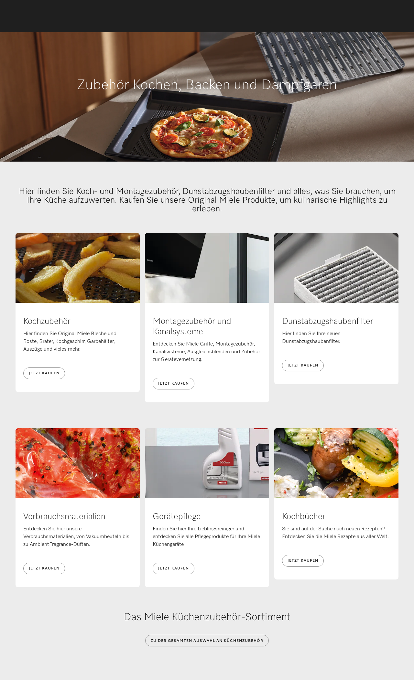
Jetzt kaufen (44, 373)
